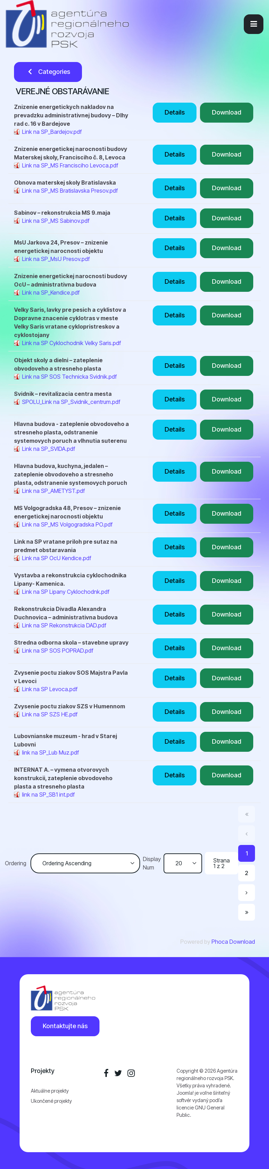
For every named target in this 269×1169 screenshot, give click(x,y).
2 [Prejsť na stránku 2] (246, 872)
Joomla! (185, 1093)
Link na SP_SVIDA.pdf (48, 448)
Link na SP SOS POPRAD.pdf (57, 650)
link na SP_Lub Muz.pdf (50, 752)
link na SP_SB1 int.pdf (48, 794)
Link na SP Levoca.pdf (49, 689)
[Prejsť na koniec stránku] (246, 912)
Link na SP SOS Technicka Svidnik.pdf (69, 376)
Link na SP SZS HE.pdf (49, 714)
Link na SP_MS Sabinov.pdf (55, 220)
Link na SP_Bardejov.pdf (52, 131)
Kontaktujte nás (65, 1026)
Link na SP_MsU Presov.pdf (56, 258)
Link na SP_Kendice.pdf (51, 292)
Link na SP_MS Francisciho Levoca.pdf (70, 165)
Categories (48, 71)
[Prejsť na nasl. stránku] (246, 892)
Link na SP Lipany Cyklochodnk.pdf (65, 591)
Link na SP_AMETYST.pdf (53, 490)
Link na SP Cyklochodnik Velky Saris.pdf (71, 342)
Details (175, 112)
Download (226, 112)
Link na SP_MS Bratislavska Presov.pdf (70, 190)
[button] (253, 24)
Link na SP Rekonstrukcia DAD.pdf (64, 625)
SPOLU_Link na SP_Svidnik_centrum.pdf (71, 401)
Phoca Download (233, 941)
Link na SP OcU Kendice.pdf (56, 558)
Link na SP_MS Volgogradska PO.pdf (67, 524)
